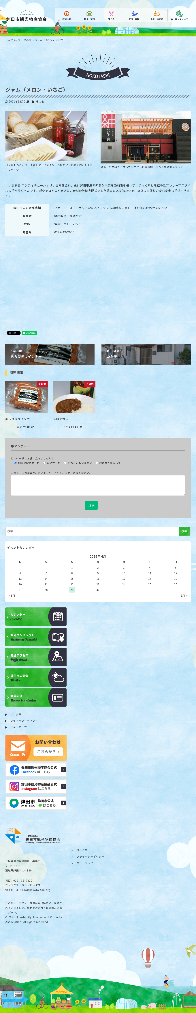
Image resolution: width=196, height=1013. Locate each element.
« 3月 (12, 595)
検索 (184, 531)
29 (72, 590)
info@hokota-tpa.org (36, 890)
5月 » (184, 595)
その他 (40, 101)
